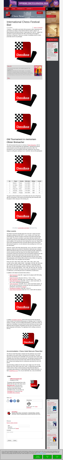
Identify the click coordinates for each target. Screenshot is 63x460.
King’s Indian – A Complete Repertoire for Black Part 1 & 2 (51, 45)
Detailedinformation (38, 457)
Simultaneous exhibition (15, 288)
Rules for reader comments (12, 422)
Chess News (18, 16)
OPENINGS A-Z (21, 8)
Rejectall (47, 457)
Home (13, 8)
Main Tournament (14, 275)
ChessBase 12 (10, 391)
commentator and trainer (23, 228)
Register (17, 428)
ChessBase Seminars (17, 319)
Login (53, 8)
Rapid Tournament (14, 277)
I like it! (35, 27)
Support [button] (30, 8)
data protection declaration (41, 453)
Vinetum (24, 286)
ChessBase (14, 411)
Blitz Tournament (13, 279)
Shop (7, 8)
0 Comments (39, 27)
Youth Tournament (14, 283)
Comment (9, 430)
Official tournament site (16, 378)
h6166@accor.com (13, 370)
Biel (11, 397)
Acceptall (57, 457)
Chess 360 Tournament (15, 280)
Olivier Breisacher (32, 145)
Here (42, 452)
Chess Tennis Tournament (16, 289)
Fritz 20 (9, 66)
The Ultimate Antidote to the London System (51, 404)
